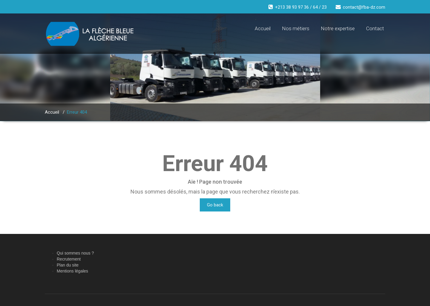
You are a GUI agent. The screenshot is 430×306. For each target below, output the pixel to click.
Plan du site (68, 265)
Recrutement (69, 259)
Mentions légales (72, 271)
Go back (215, 205)
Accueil (263, 28)
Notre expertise (338, 28)
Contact (375, 28)
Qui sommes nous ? (75, 253)
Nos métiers (295, 28)
